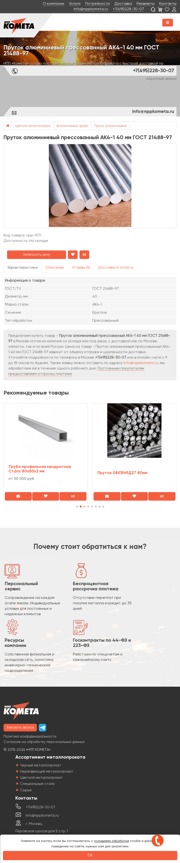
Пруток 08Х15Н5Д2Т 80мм (122, 473)
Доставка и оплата (115, 268)
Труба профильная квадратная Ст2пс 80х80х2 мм (39, 469)
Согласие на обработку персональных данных (44, 742)
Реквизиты (146, 4)
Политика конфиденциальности (30, 736)
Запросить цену (36, 254)
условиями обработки (111, 841)
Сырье (26, 790)
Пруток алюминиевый (110, 126)
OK (90, 855)
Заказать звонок (20, 727)
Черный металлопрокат (40, 765)
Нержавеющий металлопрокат (46, 771)
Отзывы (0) (81, 268)
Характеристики (22, 268)
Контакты (167, 4)
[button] (77, 506)
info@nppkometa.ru (91, 9)
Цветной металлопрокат (33, 126)
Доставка (123, 4)
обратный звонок (161, 78)
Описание (55, 268)
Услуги (74, 4)
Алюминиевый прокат (72, 126)
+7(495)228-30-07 (128, 9)
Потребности (97, 4)
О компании (53, 4)
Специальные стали (37, 784)
